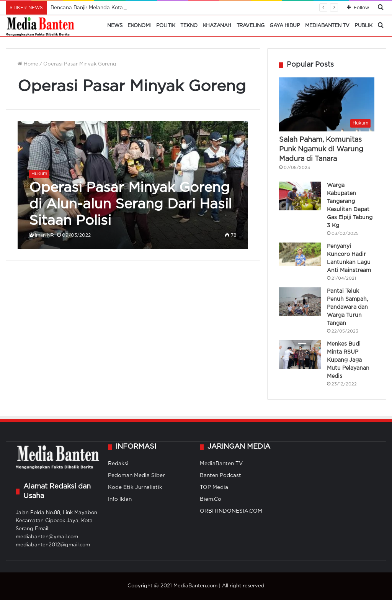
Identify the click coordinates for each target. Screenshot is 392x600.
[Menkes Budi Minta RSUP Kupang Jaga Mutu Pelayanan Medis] (300, 354)
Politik (165, 26)
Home (28, 64)
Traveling (251, 26)
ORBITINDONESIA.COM (231, 511)
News (114, 26)
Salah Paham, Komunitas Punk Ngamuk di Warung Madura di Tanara (321, 149)
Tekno (189, 26)
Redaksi (118, 463)
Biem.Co (210, 499)
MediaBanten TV (327, 26)
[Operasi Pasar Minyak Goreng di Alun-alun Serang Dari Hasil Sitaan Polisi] (133, 185)
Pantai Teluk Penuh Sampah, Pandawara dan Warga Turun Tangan (347, 307)
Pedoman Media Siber (136, 475)
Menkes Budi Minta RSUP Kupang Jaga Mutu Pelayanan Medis (348, 360)
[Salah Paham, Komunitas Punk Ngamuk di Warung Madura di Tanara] (326, 104)
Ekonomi (139, 26)
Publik (363, 26)
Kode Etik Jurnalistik (135, 487)
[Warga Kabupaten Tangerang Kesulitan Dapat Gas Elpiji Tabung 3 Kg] (300, 196)
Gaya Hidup (285, 26)
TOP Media (214, 487)
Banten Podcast (220, 475)
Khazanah (217, 26)
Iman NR (44, 235)
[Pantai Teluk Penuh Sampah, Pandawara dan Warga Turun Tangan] (300, 301)
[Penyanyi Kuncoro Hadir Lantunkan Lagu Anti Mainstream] (300, 254)
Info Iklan (120, 499)
